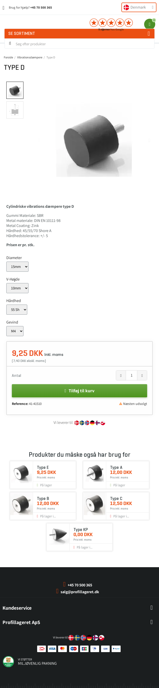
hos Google (111, 29)
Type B (43, 498)
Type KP (80, 529)
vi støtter (25, 659)
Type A (116, 467)
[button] (39, 140)
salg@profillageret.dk (80, 591)
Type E (43, 467)
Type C (116, 498)
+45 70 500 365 (41, 7)
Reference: (20, 403)
